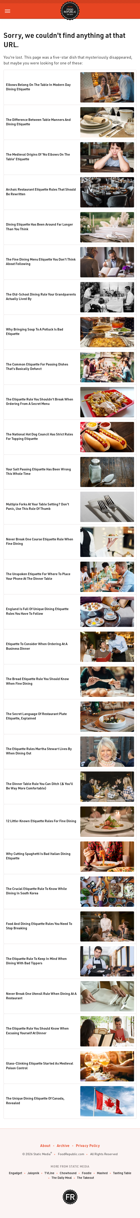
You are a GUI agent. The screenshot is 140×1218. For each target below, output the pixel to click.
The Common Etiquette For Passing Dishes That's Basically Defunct (37, 366)
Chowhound (68, 1173)
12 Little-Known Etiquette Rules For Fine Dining (41, 821)
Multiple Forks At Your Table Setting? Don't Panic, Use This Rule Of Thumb (37, 506)
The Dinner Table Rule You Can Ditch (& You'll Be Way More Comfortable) (39, 785)
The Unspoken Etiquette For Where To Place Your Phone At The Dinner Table (38, 576)
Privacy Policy (88, 1145)
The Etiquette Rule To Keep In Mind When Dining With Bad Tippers (36, 960)
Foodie (87, 1173)
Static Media (41, 1154)
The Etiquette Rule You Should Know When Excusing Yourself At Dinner (37, 1030)
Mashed (102, 1173)
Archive (63, 1145)
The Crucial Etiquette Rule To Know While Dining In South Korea (36, 890)
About (45, 1145)
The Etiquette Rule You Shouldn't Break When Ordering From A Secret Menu (39, 401)
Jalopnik (33, 1173)
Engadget (15, 1173)
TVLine (49, 1173)
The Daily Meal (62, 1177)
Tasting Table (122, 1173)
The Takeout (85, 1177)
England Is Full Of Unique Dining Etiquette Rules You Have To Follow (37, 611)
